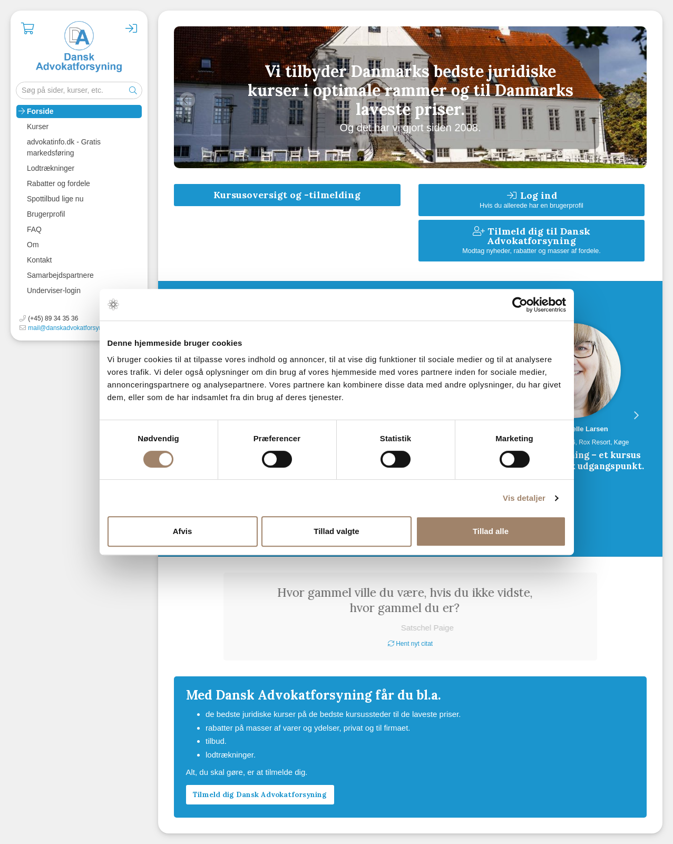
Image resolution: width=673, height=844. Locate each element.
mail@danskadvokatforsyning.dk (73, 328)
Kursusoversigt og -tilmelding (286, 195)
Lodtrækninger (50, 168)
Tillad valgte (336, 531)
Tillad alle (491, 531)
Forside (40, 111)
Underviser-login (54, 290)
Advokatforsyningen (79, 47)
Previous (187, 100)
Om (33, 244)
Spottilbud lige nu (55, 199)
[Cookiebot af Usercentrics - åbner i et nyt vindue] (520, 305)
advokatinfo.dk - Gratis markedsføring (64, 147)
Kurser (37, 126)
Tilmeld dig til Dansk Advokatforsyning (532, 240)
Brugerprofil (46, 214)
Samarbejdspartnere (60, 275)
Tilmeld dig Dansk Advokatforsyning (260, 794)
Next (633, 100)
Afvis (182, 531)
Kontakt (39, 260)
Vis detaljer (524, 497)
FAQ (34, 229)
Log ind (532, 199)
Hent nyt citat (410, 643)
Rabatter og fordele (58, 183)
